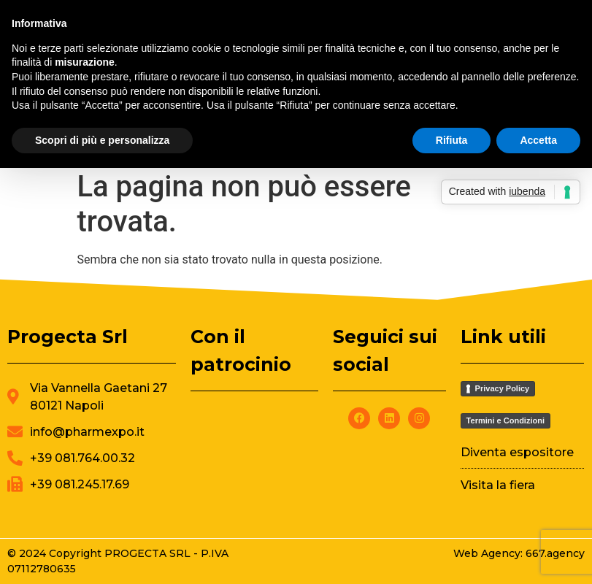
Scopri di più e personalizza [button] (102, 140)
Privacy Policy (502, 388)
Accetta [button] (538, 140)
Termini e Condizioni (505, 420)
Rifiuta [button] (452, 140)
